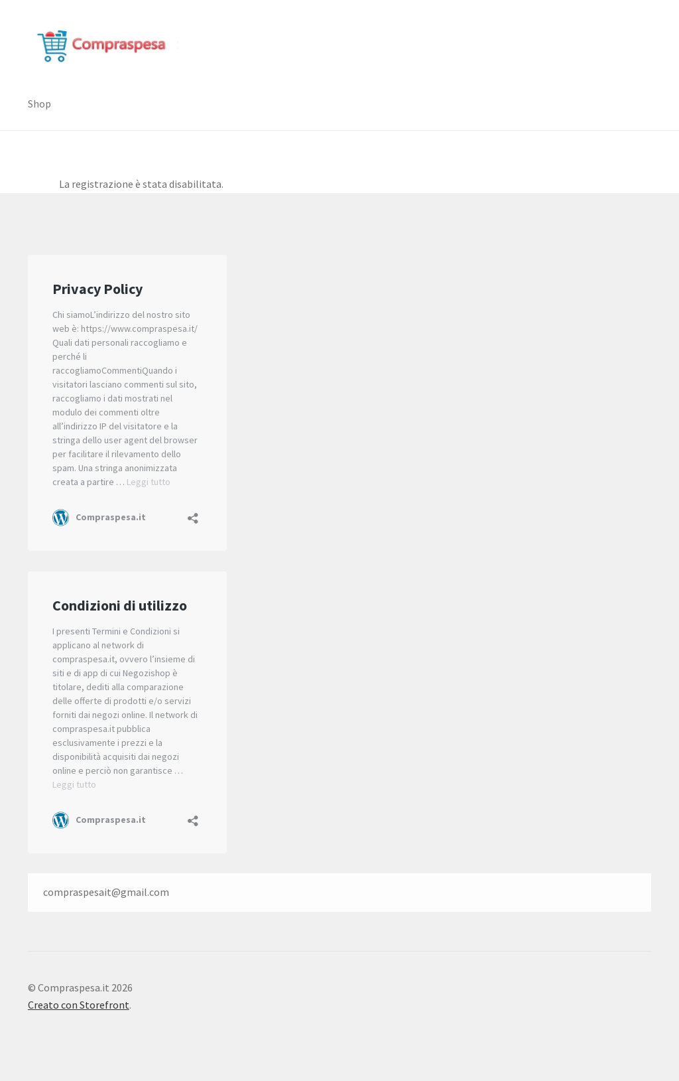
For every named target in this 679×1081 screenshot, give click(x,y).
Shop (39, 103)
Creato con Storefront (78, 1004)
